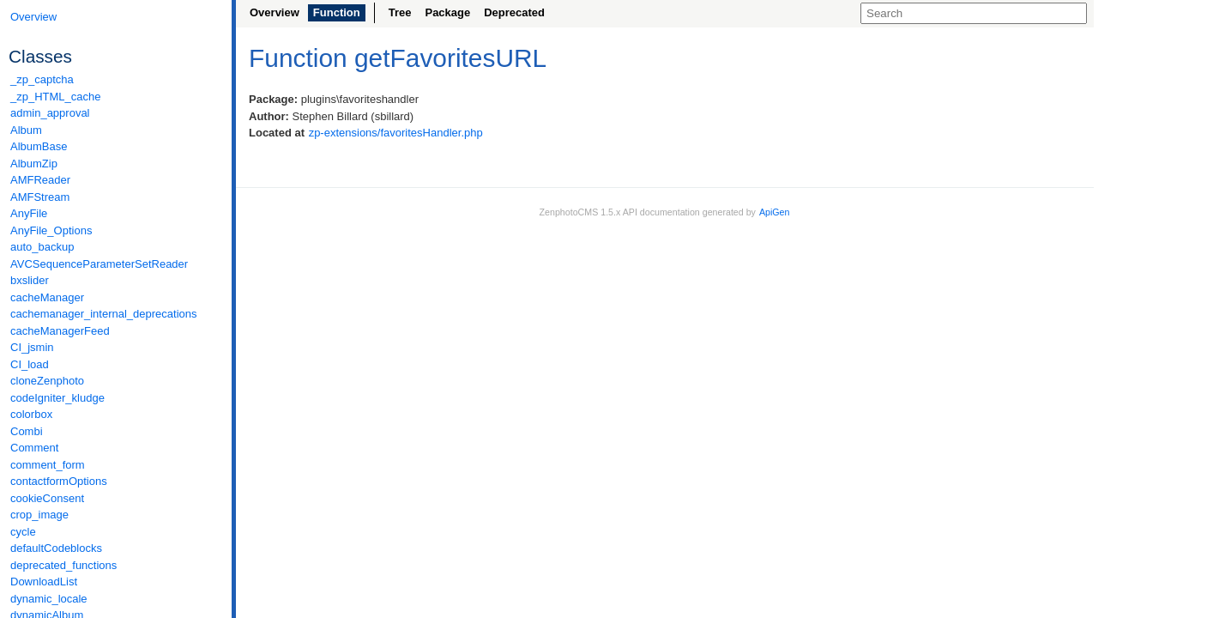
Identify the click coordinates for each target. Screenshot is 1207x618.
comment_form (47, 464)
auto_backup (42, 246)
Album (26, 130)
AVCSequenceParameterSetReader (99, 264)
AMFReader (40, 179)
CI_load (29, 364)
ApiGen (774, 212)
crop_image (39, 514)
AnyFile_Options (51, 230)
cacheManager (47, 297)
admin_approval (50, 112)
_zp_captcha (42, 79)
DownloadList (43, 581)
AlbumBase (38, 146)
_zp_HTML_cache (55, 96)
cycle (23, 531)
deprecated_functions (63, 565)
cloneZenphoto (47, 380)
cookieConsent (47, 498)
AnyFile (28, 213)
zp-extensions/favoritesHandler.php (396, 132)
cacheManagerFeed (60, 330)
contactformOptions (58, 481)
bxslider (29, 280)
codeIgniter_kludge (57, 397)
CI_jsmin (32, 347)
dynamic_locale (49, 598)
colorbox (31, 414)
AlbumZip (33, 163)
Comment (34, 447)
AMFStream (39, 197)
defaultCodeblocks (56, 548)
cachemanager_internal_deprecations (103, 313)
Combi (26, 431)
